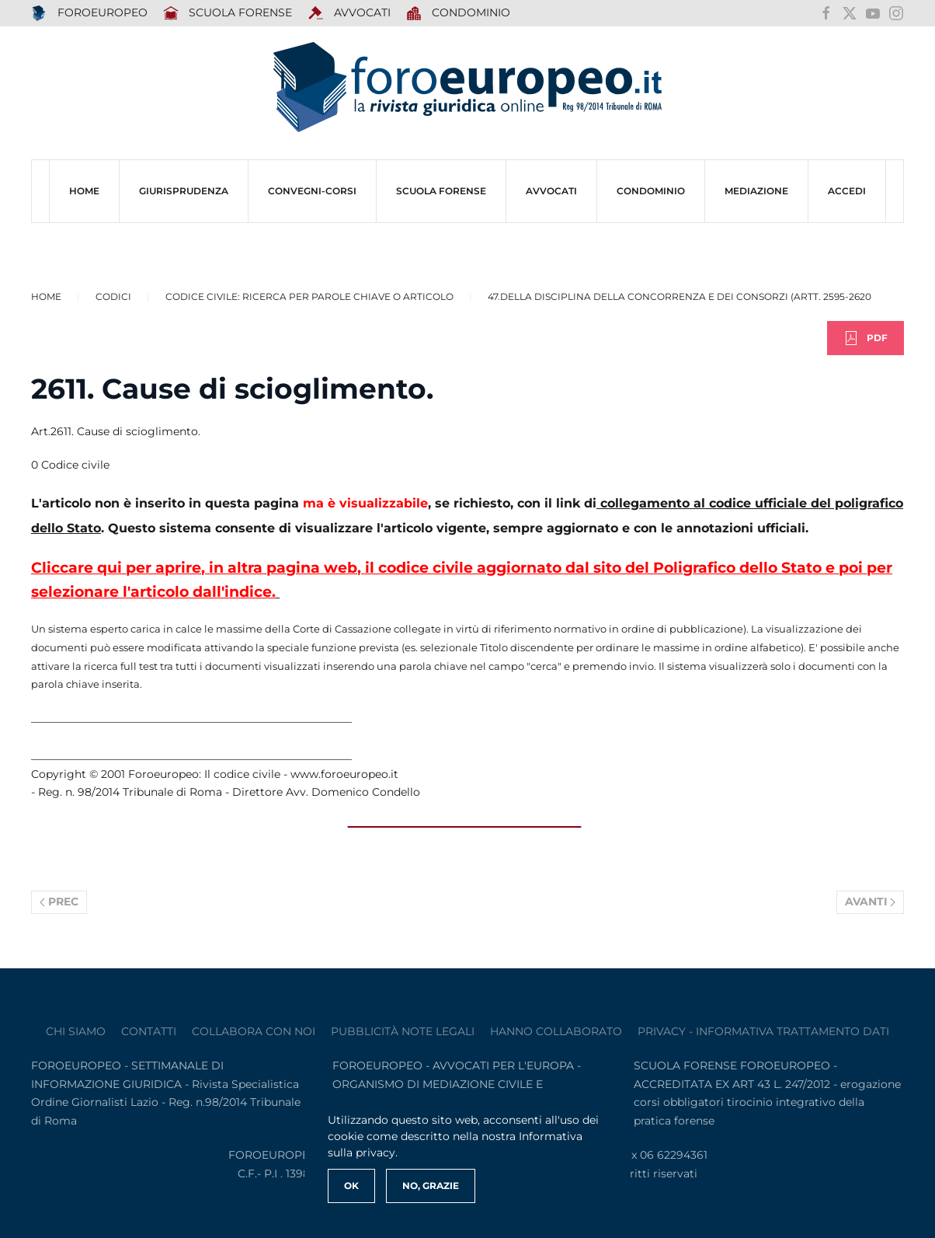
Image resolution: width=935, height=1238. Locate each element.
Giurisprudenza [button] (183, 191)
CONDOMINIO (651, 191)
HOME (84, 191)
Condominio (458, 13)
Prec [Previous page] (59, 901)
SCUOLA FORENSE (228, 13)
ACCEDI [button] (847, 191)
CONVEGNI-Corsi (312, 191)
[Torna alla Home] (467, 87)
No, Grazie (430, 1185)
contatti (148, 1031)
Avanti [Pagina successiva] (870, 901)
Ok (351, 1185)
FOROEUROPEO (89, 13)
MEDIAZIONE (756, 191)
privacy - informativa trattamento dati (763, 1031)
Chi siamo (76, 1031)
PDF (865, 338)
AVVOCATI (349, 13)
